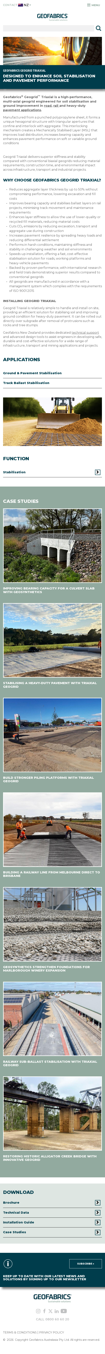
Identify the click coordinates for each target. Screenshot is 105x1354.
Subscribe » (85, 1263)
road (48, 106)
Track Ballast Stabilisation (26, 383)
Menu (93, 5)
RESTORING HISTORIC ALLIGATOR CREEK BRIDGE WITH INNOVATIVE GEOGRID (50, 1158)
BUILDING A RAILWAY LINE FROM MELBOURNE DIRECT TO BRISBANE (51, 874)
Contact (10, 5)
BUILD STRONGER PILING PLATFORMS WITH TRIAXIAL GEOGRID (48, 779)
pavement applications (22, 110)
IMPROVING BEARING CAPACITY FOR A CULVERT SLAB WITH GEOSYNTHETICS (49, 590)
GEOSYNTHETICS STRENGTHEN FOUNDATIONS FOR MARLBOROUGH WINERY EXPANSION (46, 968)
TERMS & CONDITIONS (20, 1332)
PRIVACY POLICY (51, 1332)
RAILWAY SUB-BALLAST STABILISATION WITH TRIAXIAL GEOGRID (50, 1063)
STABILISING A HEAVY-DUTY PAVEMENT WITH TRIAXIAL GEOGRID (50, 684)
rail (56, 106)
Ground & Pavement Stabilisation (32, 373)
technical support (85, 332)
